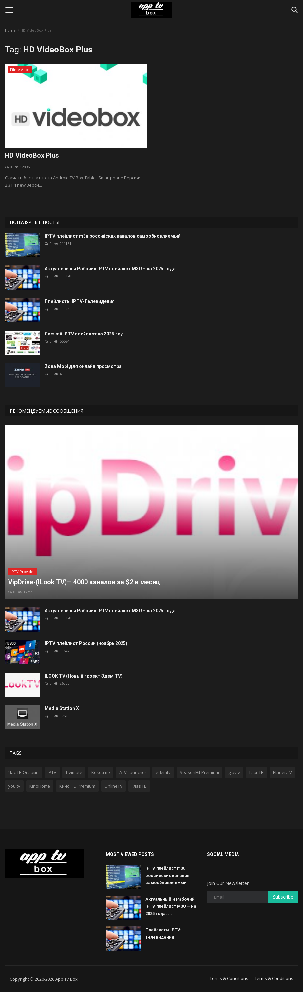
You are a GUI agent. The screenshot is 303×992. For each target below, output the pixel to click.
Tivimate (74, 772)
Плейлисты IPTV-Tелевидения (80, 301)
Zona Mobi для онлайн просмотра (83, 366)
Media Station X (62, 708)
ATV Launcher (132, 772)
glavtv (234, 772)
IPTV (52, 772)
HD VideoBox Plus (32, 155)
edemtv (163, 772)
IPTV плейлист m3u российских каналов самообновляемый (112, 236)
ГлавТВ (256, 772)
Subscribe (283, 897)
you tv (14, 786)
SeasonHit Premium (199, 772)
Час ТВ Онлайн (23, 772)
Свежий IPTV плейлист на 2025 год (84, 333)
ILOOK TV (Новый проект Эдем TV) (84, 675)
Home (10, 30)
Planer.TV (282, 772)
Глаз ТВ (139, 786)
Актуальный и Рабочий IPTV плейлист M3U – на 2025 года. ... (113, 268)
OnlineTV (113, 786)
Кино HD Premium (77, 786)
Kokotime (100, 772)
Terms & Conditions (229, 978)
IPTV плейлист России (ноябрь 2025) (86, 643)
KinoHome (39, 786)
